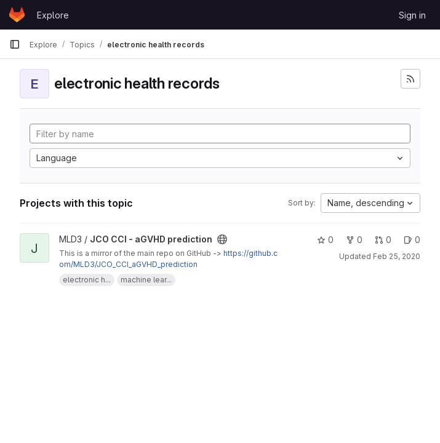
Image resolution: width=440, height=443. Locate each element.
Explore (53, 15)
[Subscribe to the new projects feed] (410, 79)
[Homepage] (17, 15)
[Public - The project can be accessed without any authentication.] (222, 239)
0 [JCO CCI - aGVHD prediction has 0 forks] (354, 239)
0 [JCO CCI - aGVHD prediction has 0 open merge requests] (383, 239)
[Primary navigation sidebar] (15, 44)
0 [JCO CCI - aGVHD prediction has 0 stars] (325, 239)
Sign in (412, 15)
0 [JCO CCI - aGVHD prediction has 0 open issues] (412, 239)
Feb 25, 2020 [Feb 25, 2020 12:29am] (396, 256)
